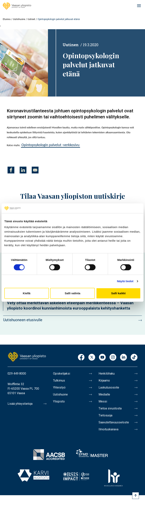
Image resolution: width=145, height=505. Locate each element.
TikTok (134, 357)
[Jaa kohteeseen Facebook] (11, 170)
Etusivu (7, 19)
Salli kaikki (118, 293)
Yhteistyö (59, 387)
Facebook (81, 357)
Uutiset (31, 19)
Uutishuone (19, 19)
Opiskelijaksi (61, 373)
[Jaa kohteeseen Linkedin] (23, 170)
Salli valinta (72, 293)
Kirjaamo (104, 380)
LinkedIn (123, 357)
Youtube (102, 357)
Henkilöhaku (107, 373)
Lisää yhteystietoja (20, 403)
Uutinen (71, 44)
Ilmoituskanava (108, 429)
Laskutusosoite (109, 387)
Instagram (113, 357)
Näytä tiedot (125, 281)
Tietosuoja (105, 415)
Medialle (104, 394)
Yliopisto (59, 401)
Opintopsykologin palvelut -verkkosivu (50, 145)
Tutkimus (59, 380)
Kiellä (26, 293)
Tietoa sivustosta (110, 408)
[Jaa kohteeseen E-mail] (35, 170)
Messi (103, 401)
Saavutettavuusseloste (114, 422)
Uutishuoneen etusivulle (22, 320)
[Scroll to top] (135, 495)
